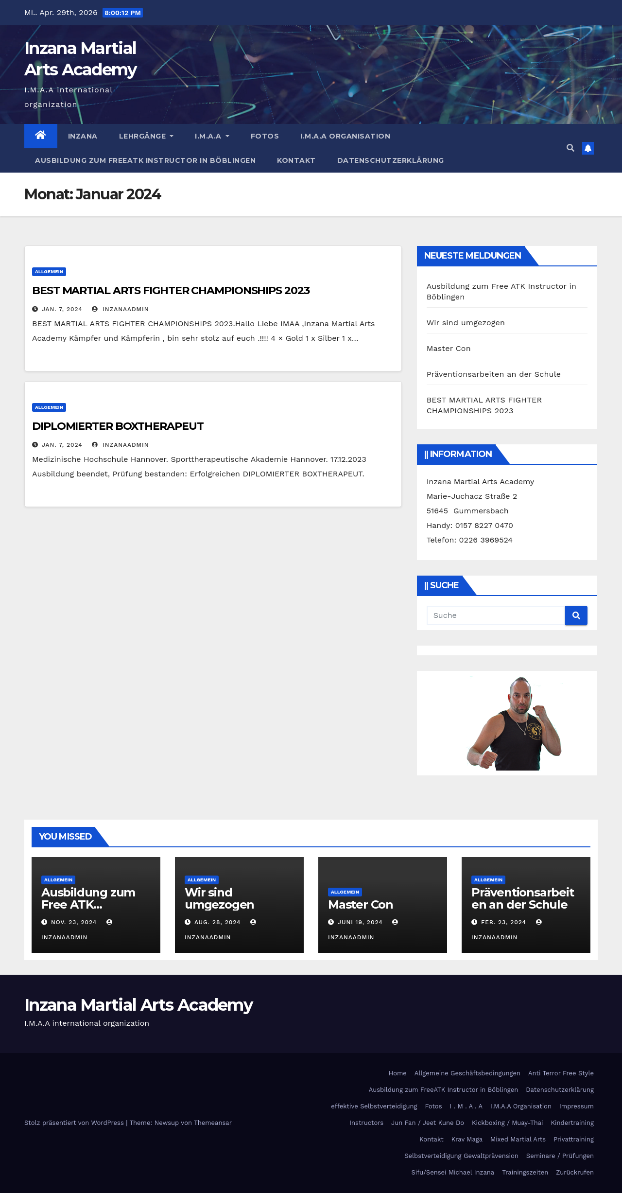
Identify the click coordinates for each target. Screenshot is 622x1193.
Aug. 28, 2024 (217, 922)
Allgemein (49, 271)
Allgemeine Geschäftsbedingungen (467, 1073)
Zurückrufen (575, 1172)
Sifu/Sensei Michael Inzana (452, 1172)
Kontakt (296, 160)
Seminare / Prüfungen (560, 1155)
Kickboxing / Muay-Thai (507, 1122)
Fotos (265, 136)
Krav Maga (467, 1139)
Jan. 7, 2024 (62, 309)
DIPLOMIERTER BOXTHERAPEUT (118, 426)
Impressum (576, 1106)
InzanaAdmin (120, 309)
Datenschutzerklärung (390, 160)
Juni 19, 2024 (360, 922)
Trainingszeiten (525, 1172)
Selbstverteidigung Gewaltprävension (461, 1155)
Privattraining (573, 1139)
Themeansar (213, 1122)
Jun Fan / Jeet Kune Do (427, 1122)
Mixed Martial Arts (518, 1139)
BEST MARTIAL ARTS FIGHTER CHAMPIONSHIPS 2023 (171, 290)
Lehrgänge (146, 136)
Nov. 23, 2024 (74, 922)
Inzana (83, 136)
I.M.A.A (212, 136)
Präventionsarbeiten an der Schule (494, 374)
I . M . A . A (466, 1106)
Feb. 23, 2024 (503, 922)
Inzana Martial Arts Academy (138, 1005)
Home (398, 1073)
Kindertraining (572, 1122)
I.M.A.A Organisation (345, 136)
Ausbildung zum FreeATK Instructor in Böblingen (145, 160)
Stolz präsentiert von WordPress (75, 1122)
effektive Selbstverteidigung (374, 1106)
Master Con (449, 348)
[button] (570, 148)
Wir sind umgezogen (466, 322)
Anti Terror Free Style (561, 1073)
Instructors (366, 1122)
